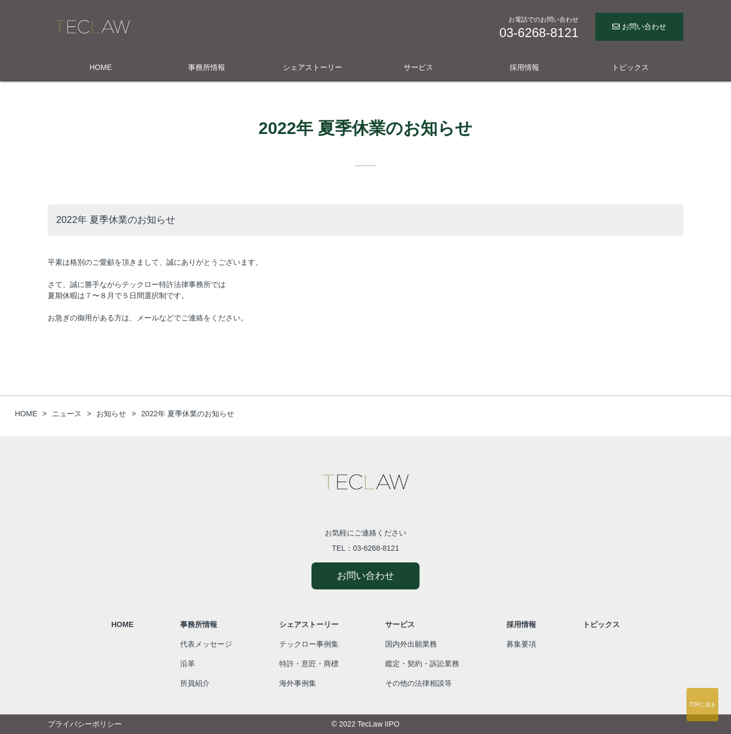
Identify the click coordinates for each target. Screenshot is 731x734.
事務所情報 (206, 67)
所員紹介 (195, 683)
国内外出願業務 (411, 644)
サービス (418, 67)
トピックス (630, 67)
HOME (101, 67)
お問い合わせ (639, 26)
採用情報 (524, 67)
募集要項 (521, 644)
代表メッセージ (206, 644)
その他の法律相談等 (418, 683)
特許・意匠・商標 (308, 663)
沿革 (187, 663)
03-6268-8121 (376, 548)
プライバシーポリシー (85, 724)
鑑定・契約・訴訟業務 (422, 663)
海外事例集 (297, 683)
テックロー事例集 (308, 644)
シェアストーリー (312, 67)
